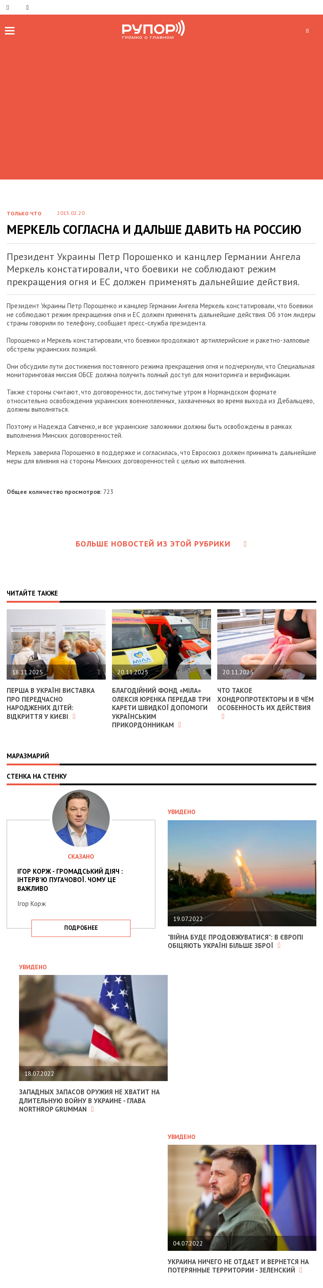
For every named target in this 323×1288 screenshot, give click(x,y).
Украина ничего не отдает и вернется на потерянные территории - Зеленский (238, 1266)
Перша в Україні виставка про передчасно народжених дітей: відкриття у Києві (51, 703)
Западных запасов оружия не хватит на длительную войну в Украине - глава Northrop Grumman (89, 1100)
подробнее (81, 928)
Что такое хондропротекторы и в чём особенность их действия (265, 703)
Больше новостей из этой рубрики (161, 544)
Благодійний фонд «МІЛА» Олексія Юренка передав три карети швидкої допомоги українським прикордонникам (161, 707)
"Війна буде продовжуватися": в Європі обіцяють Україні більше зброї (235, 941)
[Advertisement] (161, 109)
